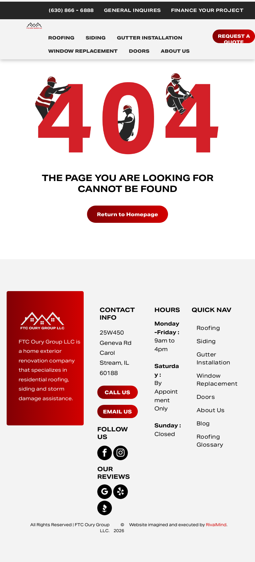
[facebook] (104, 454)
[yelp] (120, 492)
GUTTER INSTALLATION (149, 38)
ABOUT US (175, 51)
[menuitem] (71, 10)
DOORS (139, 51)
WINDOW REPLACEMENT (83, 51)
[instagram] (120, 454)
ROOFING (61, 38)
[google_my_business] (104, 492)
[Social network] (104, 509)
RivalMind (216, 524)
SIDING (96, 38)
